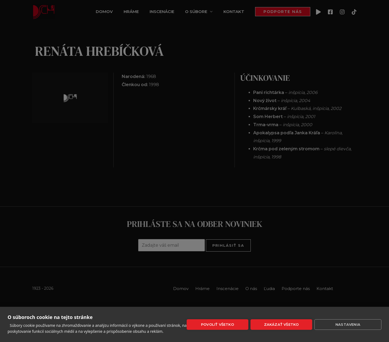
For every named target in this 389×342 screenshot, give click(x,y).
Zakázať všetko (281, 324)
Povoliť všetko (217, 324)
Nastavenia (347, 324)
